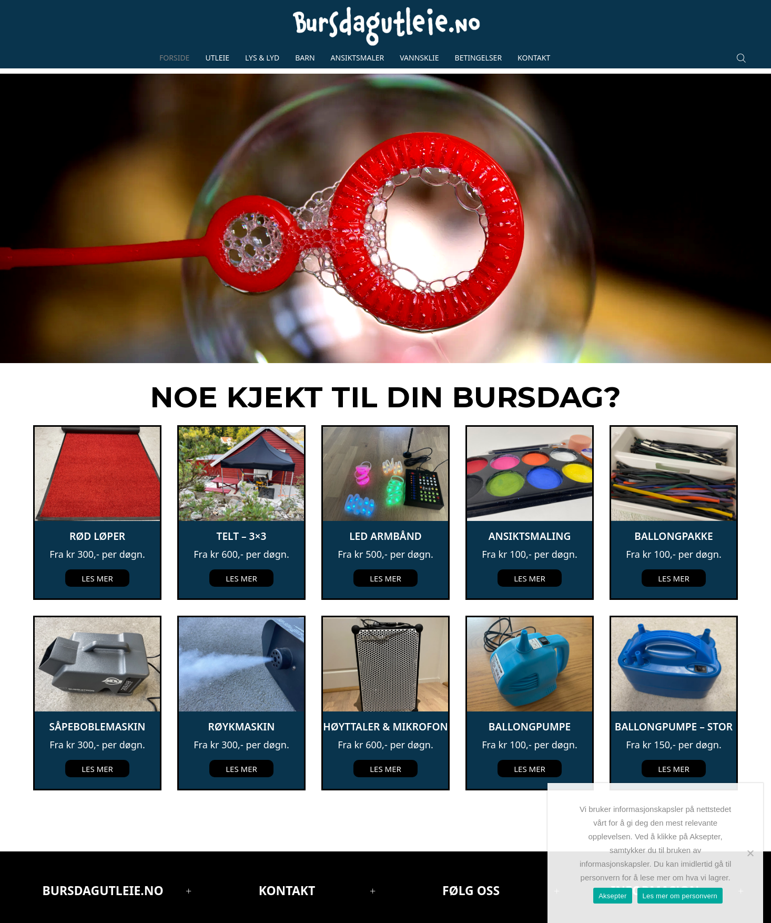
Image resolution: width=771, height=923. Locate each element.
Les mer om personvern (680, 896)
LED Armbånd (385, 536)
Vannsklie (419, 58)
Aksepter (612, 896)
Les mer (97, 578)
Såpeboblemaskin (97, 727)
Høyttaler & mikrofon (385, 727)
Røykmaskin (241, 727)
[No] (750, 853)
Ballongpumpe (530, 727)
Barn (305, 58)
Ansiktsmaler (357, 58)
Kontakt (534, 58)
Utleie (217, 58)
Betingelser (478, 58)
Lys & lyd (262, 58)
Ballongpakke (673, 536)
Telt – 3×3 (242, 536)
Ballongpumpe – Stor (674, 727)
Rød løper (97, 536)
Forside (174, 58)
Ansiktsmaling (530, 536)
